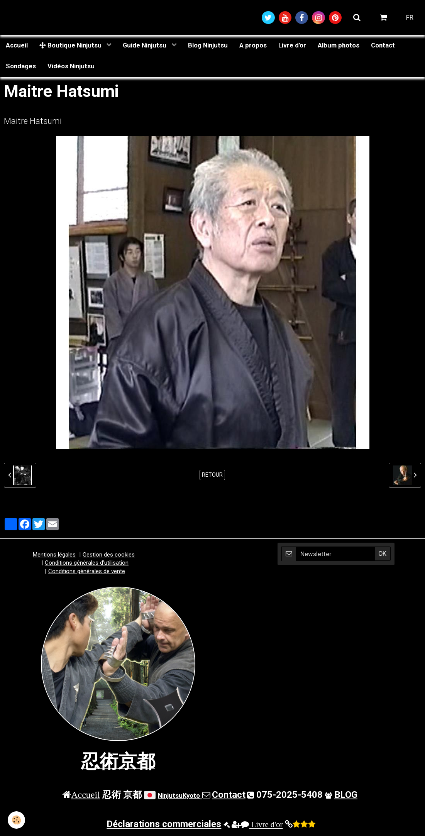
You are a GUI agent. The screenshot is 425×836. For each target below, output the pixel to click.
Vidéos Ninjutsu (71, 66)
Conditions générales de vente (86, 571)
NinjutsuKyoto (179, 795)
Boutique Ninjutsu (71, 45)
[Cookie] (16, 820)
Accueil (17, 45)
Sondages (21, 66)
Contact (383, 45)
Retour (212, 475)
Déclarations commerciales (164, 824)
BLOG (345, 794)
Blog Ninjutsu (208, 45)
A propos (253, 45)
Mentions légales (54, 554)
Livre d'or (292, 45)
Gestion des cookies (109, 554)
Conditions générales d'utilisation (87, 562)
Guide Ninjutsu (145, 45)
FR (409, 17)
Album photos (338, 45)
